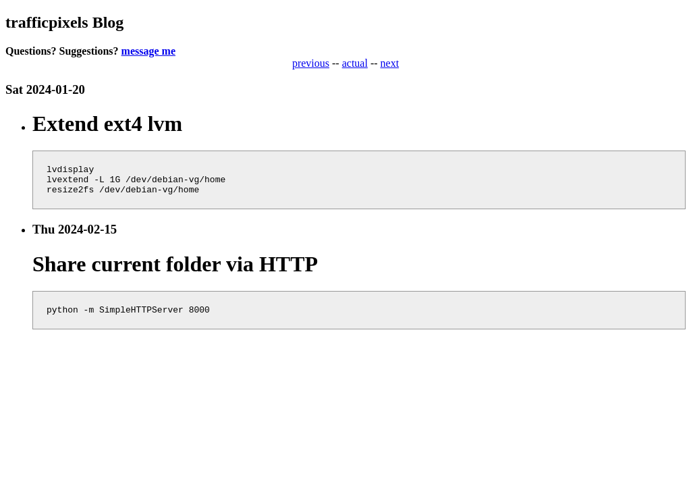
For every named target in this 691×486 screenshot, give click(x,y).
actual (355, 63)
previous (310, 63)
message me (148, 51)
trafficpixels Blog (64, 22)
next (390, 63)
